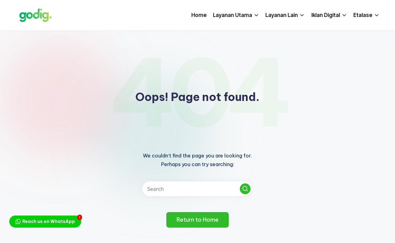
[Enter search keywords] (197, 189)
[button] (245, 188)
